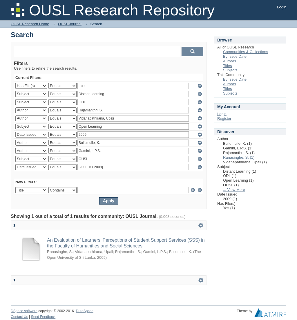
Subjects (230, 70)
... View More (234, 189)
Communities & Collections (245, 52)
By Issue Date (235, 56)
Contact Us (19, 317)
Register (224, 118)
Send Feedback (43, 317)
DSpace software (24, 311)
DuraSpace (84, 311)
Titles (227, 66)
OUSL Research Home (30, 24)
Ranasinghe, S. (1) (238, 157)
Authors (229, 61)
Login (281, 7)
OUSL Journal (70, 24)
